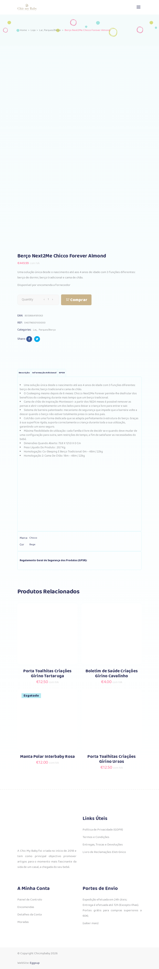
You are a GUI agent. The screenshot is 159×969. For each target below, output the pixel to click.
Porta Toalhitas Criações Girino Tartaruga (47, 674)
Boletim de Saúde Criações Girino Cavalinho (112, 674)
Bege (32, 544)
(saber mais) (91, 923)
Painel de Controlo (29, 899)
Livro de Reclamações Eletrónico (104, 852)
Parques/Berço (52, 30)
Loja (33, 30)
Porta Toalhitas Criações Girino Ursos (111, 759)
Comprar (78, 300)
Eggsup (35, 962)
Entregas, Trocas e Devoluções (103, 844)
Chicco (33, 538)
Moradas (23, 922)
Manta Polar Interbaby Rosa (47, 756)
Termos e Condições (96, 837)
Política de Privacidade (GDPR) (103, 829)
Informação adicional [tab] (44, 373)
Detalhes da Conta (29, 914)
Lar (41, 30)
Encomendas (25, 907)
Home (23, 30)
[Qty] (48, 299)
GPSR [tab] (62, 373)
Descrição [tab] (24, 373)
